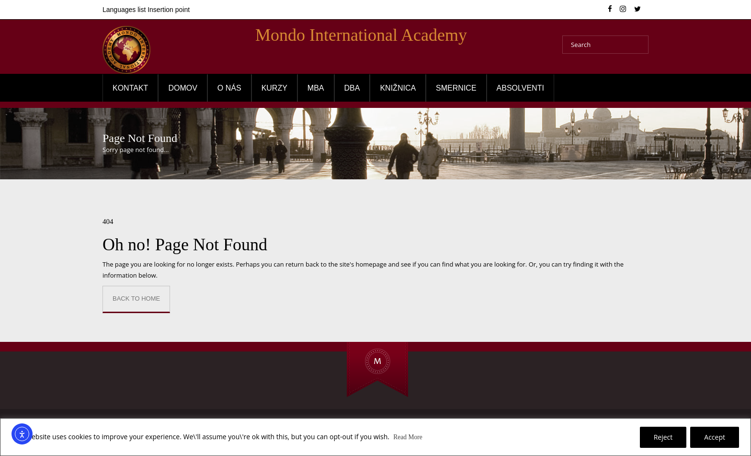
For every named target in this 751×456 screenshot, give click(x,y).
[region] (375, 437)
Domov (182, 88)
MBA (315, 88)
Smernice (456, 88)
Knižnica (398, 88)
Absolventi (520, 88)
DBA (352, 88)
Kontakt (130, 88)
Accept (714, 437)
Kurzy (274, 88)
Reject (663, 437)
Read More (408, 437)
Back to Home (136, 298)
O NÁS (229, 88)
